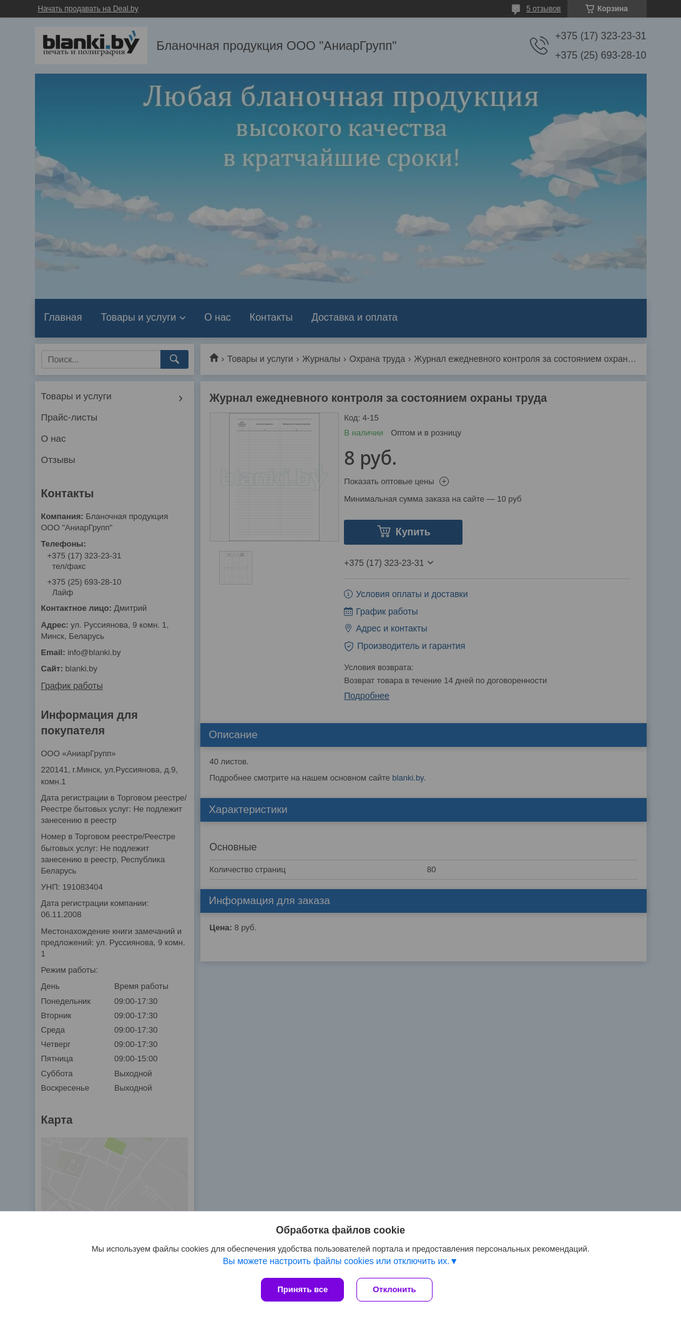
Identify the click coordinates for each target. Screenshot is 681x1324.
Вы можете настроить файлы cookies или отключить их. (336, 1261)
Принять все (302, 1289)
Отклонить (394, 1289)
